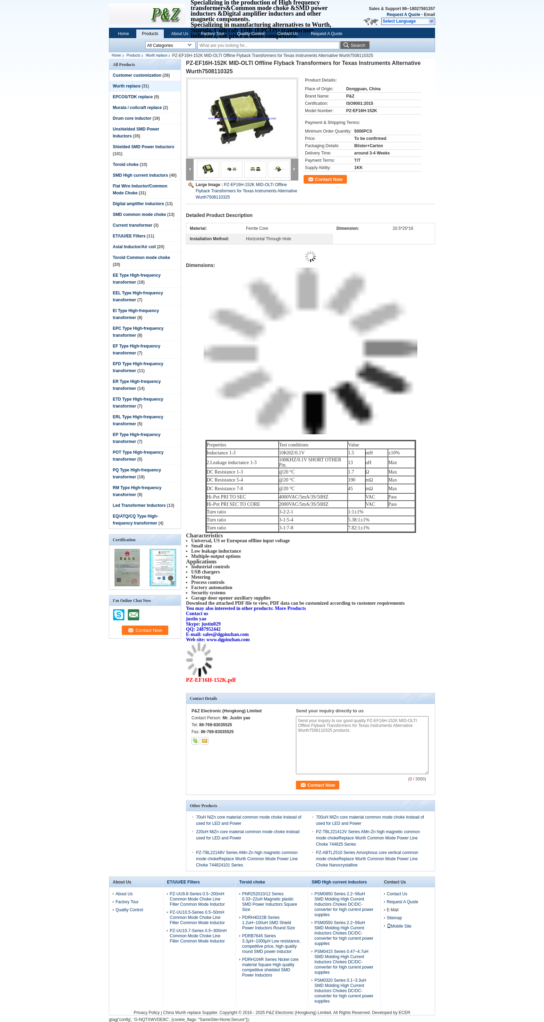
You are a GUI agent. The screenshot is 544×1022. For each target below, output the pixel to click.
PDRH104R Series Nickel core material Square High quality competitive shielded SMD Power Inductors (270, 967)
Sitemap (394, 917)
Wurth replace (156, 55)
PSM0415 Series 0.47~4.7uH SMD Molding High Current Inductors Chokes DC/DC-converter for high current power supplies (343, 962)
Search (358, 45)
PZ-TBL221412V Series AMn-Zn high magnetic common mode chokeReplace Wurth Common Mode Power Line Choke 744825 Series (368, 838)
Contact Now (328, 179)
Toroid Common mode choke (141, 257)
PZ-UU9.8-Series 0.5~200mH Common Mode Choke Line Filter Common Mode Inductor (197, 899)
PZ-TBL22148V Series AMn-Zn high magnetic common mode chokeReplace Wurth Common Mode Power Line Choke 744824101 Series (247, 859)
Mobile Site (399, 926)
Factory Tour (212, 33)
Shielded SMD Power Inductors (143, 146)
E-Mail (393, 909)
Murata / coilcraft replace (137, 107)
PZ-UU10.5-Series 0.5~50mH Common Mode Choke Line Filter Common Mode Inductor (197, 917)
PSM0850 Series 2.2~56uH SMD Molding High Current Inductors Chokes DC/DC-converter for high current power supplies (343, 904)
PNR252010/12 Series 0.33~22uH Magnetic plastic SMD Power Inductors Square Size (269, 901)
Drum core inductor (132, 118)
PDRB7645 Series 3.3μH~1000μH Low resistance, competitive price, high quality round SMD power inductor (271, 943)
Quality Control (250, 33)
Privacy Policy (147, 1012)
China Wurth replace (182, 1012)
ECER (404, 1012)
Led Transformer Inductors (139, 505)
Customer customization (137, 75)
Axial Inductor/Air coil (134, 246)
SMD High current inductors (140, 175)
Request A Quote (403, 14)
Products (150, 33)
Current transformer (132, 225)
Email (429, 14)
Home (123, 33)
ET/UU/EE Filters (129, 236)
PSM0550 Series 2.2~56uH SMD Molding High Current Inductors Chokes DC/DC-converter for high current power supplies (343, 933)
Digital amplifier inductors (138, 203)
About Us (179, 33)
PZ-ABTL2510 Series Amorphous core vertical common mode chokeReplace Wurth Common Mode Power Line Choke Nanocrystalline (367, 859)
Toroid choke (125, 164)
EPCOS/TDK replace (133, 96)
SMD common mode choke (139, 214)
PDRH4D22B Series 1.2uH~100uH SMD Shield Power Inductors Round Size (268, 922)
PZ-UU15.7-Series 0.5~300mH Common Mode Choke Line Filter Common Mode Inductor (198, 936)
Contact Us (288, 33)
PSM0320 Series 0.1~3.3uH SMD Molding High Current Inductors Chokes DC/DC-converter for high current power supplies (343, 991)
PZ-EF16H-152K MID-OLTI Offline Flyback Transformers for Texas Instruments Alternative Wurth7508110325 (246, 191)
